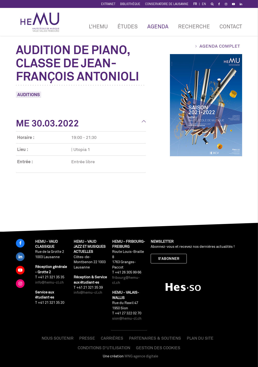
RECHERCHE (194, 26)
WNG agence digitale (141, 356)
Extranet (108, 4)
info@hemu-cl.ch (49, 282)
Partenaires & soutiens (155, 338)
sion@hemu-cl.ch (127, 318)
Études (127, 26)
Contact (230, 26)
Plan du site (200, 338)
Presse (87, 338)
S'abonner (168, 258)
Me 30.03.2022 (47, 123)
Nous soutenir (57, 338)
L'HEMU (98, 26)
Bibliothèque (130, 4)
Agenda (157, 26)
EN (204, 4)
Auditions (28, 94)
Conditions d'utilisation (104, 347)
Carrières (112, 338)
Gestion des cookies (158, 347)
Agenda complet (220, 46)
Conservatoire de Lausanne (166, 4)
